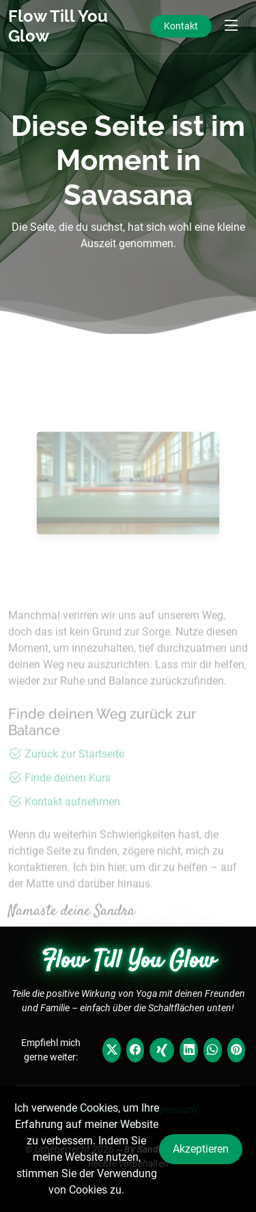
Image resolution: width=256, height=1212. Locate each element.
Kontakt (181, 25)
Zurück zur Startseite (74, 770)
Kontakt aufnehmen (72, 818)
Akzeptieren (201, 1148)
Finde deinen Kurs (68, 794)
